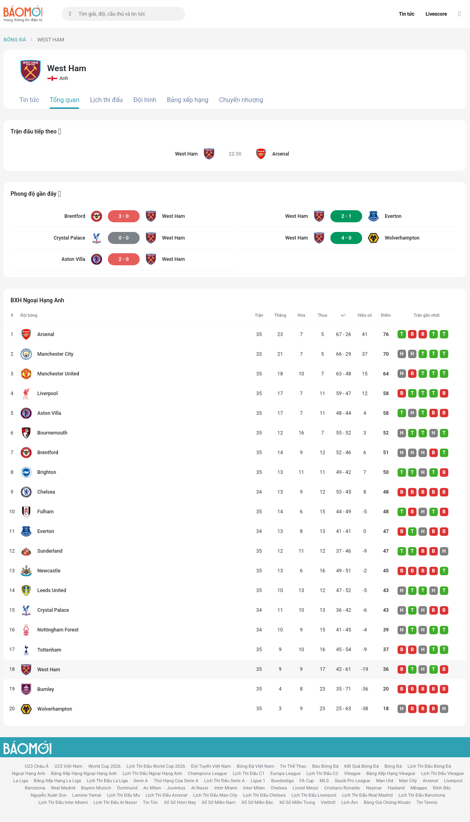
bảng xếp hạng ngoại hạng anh (84, 773)
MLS (324, 780)
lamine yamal (86, 795)
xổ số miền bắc (257, 802)
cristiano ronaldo (342, 788)
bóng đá (393, 766)
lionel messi (305, 788)
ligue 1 (258, 780)
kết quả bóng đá (361, 766)
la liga (20, 780)
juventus (176, 788)
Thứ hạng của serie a (176, 780)
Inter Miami (225, 788)
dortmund (127, 788)
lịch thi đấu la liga (107, 780)
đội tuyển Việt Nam (211, 766)
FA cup (306, 780)
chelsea (278, 788)
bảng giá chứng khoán (387, 802)
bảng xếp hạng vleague (390, 773)
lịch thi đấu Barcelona (421, 795)
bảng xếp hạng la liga (57, 780)
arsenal (430, 780)
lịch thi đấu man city (215, 795)
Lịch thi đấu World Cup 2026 (156, 766)
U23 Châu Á (36, 766)
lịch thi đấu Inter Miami (63, 802)
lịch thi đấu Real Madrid (367, 795)
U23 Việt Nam (68, 766)
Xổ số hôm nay (180, 802)
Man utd (384, 780)
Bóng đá (15, 40)
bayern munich (96, 788)
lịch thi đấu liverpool (313, 795)
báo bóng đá (325, 766)
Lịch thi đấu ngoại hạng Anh (152, 773)
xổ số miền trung (297, 802)
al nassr (199, 788)
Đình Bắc (442, 788)
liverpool (453, 780)
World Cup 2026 (104, 766)
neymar (374, 788)
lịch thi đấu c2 (322, 773)
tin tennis (426, 802)
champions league (207, 773)
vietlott (328, 802)
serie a (141, 780)
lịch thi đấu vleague (442, 773)
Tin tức (406, 14)
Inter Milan (254, 788)
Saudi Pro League (352, 780)
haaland (396, 788)
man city (408, 780)
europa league (285, 773)
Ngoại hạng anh (28, 773)
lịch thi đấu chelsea (264, 795)
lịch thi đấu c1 (248, 773)
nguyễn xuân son (48, 795)
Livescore (436, 14)
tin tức (150, 802)
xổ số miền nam (219, 802)
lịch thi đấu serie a (224, 780)
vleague (352, 773)
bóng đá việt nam (255, 766)
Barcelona (35, 788)
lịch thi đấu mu (123, 795)
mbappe (418, 788)
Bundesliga (282, 780)
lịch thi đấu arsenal (167, 795)
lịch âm (349, 802)
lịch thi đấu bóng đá (429, 766)
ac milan (152, 788)
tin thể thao (293, 766)
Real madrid (63, 788)
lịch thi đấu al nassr (115, 802)
